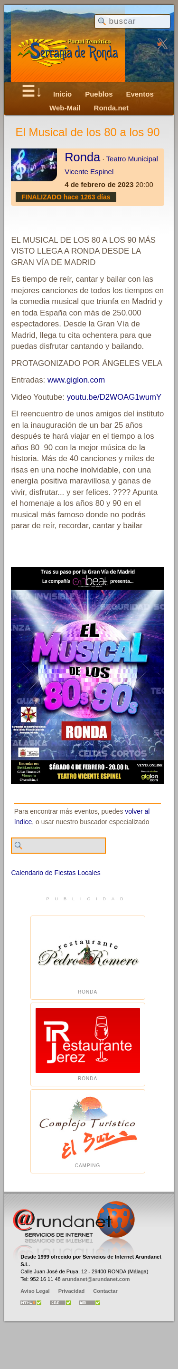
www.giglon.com (76, 379)
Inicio (62, 94)
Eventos (139, 94)
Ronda (82, 157)
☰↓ (32, 91)
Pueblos (98, 94)
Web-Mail (65, 108)
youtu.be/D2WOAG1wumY (114, 397)
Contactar (105, 1291)
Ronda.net (111, 108)
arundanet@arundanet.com (96, 1279)
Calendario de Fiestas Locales (55, 873)
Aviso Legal (34, 1291)
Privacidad (71, 1291)
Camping (88, 1131)
